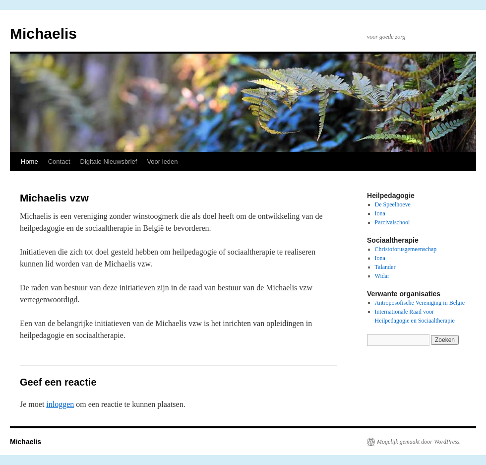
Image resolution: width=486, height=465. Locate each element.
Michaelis (43, 33)
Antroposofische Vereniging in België (420, 302)
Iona (380, 213)
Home (29, 161)
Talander (385, 267)
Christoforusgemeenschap (406, 249)
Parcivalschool (392, 222)
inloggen (60, 404)
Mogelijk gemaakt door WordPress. (419, 441)
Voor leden (162, 161)
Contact (59, 161)
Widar (382, 275)
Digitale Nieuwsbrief (108, 161)
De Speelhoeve (393, 204)
